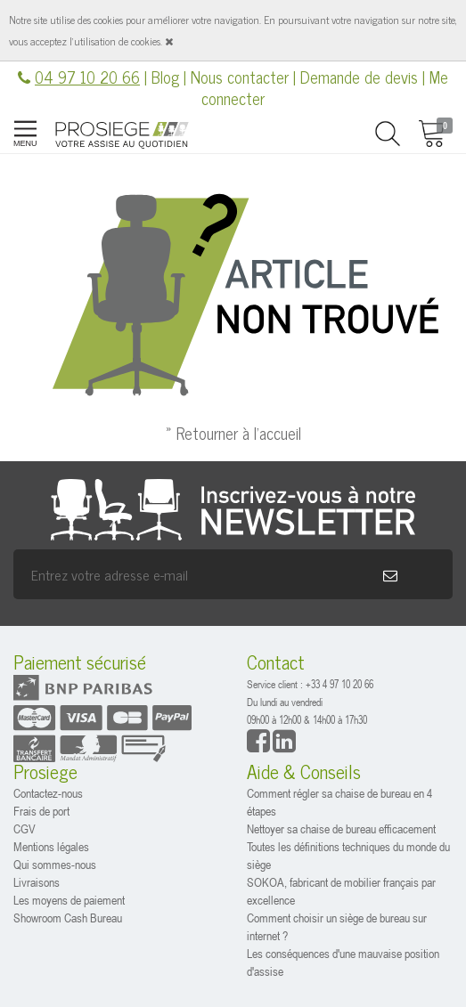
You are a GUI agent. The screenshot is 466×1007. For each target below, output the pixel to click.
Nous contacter (240, 76)
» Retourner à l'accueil (233, 432)
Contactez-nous (48, 792)
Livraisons (36, 881)
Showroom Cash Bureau (67, 917)
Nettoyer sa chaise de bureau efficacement (341, 828)
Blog (165, 76)
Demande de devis (359, 76)
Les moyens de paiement (69, 899)
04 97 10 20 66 (87, 76)
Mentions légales (51, 846)
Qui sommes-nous (54, 864)
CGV (24, 828)
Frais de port (41, 810)
